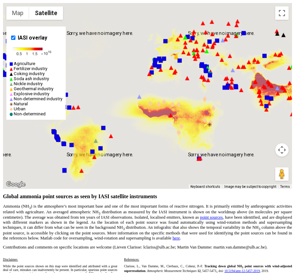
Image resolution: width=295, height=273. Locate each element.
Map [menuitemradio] (17, 12)
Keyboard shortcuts (205, 186)
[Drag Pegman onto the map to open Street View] (282, 174)
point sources (211, 217)
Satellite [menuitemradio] (46, 12)
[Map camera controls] (282, 150)
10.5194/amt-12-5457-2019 (242, 271)
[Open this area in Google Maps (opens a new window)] (16, 184)
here (176, 238)
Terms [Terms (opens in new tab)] (285, 186)
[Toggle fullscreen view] (282, 13)
